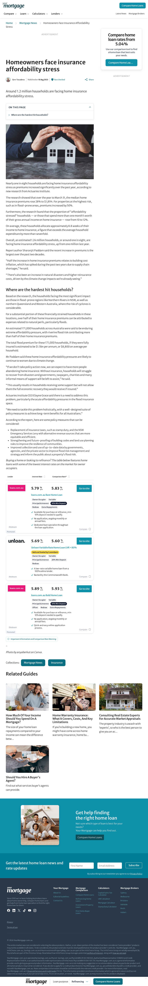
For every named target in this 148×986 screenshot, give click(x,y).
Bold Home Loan (47, 595)
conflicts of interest (95, 953)
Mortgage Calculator (106, 903)
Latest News (121, 13)
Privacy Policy (136, 874)
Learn (23, 13)
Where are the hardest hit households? (29, 115)
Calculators (38, 13)
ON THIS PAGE (17, 107)
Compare (9, 13)
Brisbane (124, 900)
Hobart (123, 912)
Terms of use (12, 927)
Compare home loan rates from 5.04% (121, 39)
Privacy (10, 922)
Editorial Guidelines (61, 897)
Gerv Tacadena (18, 80)
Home (9, 23)
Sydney (123, 893)
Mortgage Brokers (137, 13)
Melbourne (124, 897)
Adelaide (124, 904)
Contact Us (58, 900)
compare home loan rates (122, 62)
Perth (122, 908)
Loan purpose (60, 981)
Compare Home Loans (132, 5)
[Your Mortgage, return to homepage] (13, 5)
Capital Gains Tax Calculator (105, 894)
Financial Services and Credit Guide (41, 971)
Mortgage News (28, 23)
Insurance (57, 662)
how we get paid (119, 953)
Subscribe (134, 865)
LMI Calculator (104, 899)
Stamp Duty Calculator (107, 907)
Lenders (55, 13)
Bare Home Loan (47, 495)
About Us (57, 893)
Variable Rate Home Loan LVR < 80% (54, 547)
